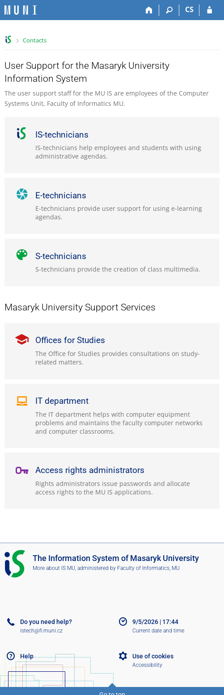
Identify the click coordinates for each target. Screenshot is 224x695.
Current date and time (158, 631)
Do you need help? (46, 621)
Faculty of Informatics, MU (148, 568)
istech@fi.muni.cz (41, 631)
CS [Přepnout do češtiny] (189, 9)
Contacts (34, 40)
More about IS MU (54, 568)
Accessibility (147, 665)
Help (27, 656)
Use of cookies (152, 656)
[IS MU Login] (209, 10)
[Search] (169, 10)
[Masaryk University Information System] (20, 10)
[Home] (149, 10)
